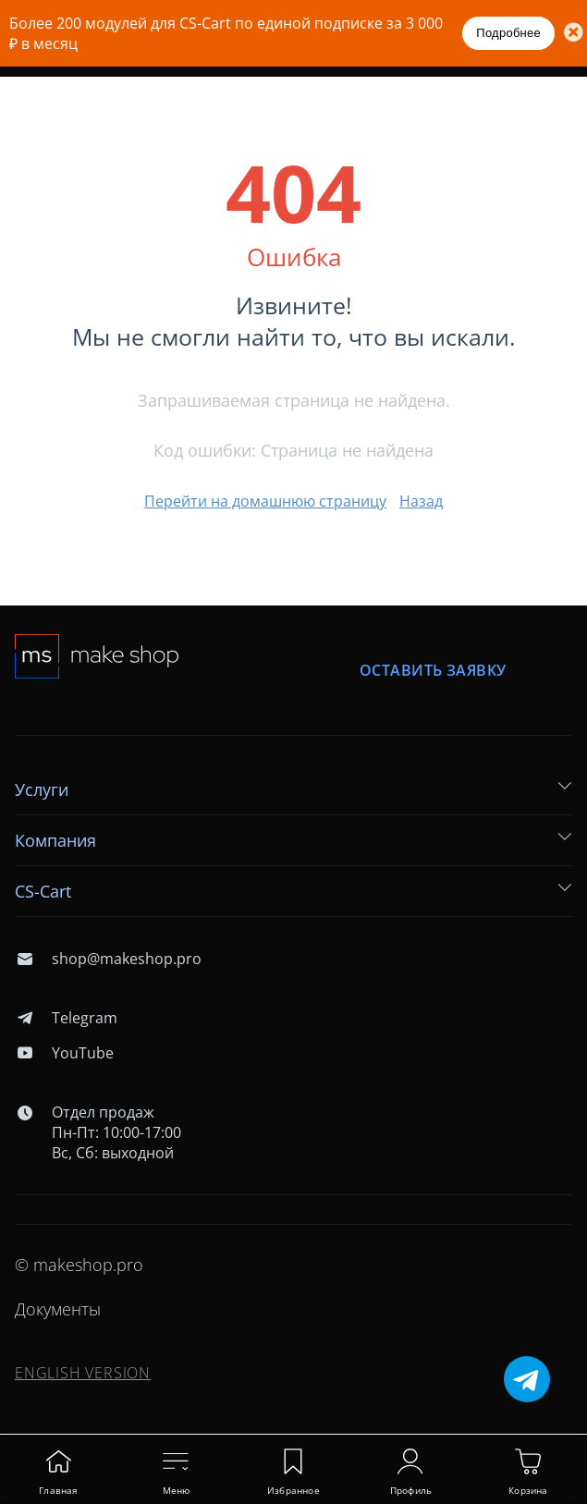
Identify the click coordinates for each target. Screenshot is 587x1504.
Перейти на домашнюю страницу (265, 501)
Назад (421, 501)
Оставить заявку (432, 671)
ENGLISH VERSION (83, 1373)
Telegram (66, 1018)
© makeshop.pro (79, 1264)
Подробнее (508, 33)
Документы (58, 1309)
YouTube (64, 1053)
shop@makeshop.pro (108, 958)
